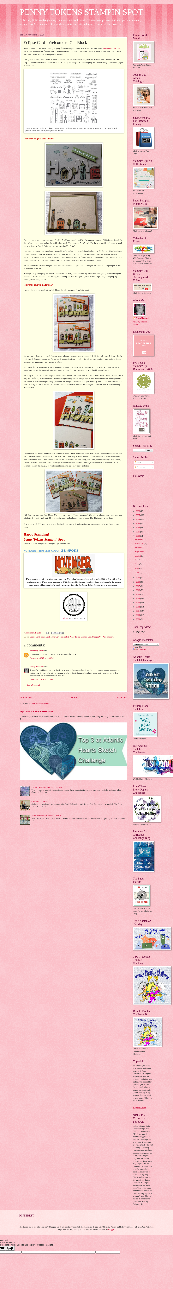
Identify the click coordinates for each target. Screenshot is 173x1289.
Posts (138, 462)
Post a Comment (33, 685)
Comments (140, 467)
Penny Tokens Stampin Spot (80, 637)
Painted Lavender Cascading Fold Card (47, 787)
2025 (138, 515)
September (139, 552)
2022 (138, 528)
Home (74, 697)
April (137, 573)
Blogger (111, 1230)
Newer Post (26, 697)
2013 (138, 603)
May (137, 568)
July (137, 560)
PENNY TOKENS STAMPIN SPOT (81, 12)
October (138, 548)
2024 (138, 519)
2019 (138, 578)
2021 (138, 532)
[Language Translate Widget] (146, 644)
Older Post (121, 697)
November (139, 544)
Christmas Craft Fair (39, 801)
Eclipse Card (35, 637)
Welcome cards (108, 637)
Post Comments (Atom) (40, 703)
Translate (139, 650)
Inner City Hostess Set (60, 637)
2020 (138, 536)
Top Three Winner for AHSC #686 (36, 711)
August (138, 556)
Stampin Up (97, 637)
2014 (138, 599)
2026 (138, 511)
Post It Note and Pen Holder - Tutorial (46, 816)
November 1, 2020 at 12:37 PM (42, 679)
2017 (138, 586)
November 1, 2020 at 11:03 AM (42, 658)
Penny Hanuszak (37, 667)
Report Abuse (139, 1108)
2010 (138, 615)
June (137, 564)
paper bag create (37, 651)
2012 (138, 607)
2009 (138, 619)
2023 (138, 524)
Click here (65, 618)
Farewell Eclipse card (111, 48)
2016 (138, 590)
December (139, 539)
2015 (138, 594)
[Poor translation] (10, 1248)
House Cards (46, 637)
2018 (138, 582)
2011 (138, 611)
